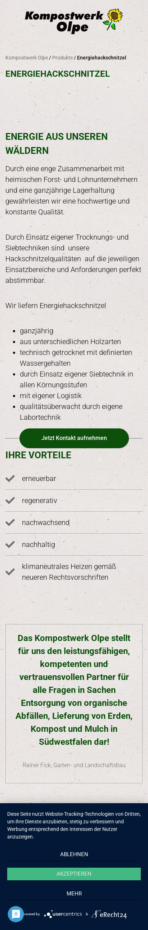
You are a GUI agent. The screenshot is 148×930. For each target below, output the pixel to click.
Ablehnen (74, 854)
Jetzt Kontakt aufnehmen (74, 438)
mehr (74, 893)
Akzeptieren (74, 874)
